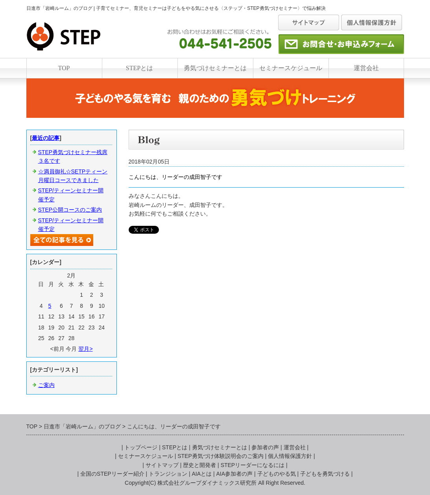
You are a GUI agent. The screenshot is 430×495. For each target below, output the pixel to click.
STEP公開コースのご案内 (70, 210)
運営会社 (366, 68)
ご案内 (46, 385)
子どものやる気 (276, 474)
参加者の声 (265, 447)
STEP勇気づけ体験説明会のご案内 (220, 456)
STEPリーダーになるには (253, 465)
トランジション (168, 474)
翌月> (85, 349)
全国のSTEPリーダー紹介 (112, 474)
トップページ (140, 447)
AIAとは (202, 474)
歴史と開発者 (199, 465)
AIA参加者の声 (234, 474)
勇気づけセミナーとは (215, 68)
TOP (64, 68)
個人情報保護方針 (290, 456)
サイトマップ (162, 465)
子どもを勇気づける (325, 474)
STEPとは (139, 68)
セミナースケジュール (290, 68)
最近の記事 (45, 138)
